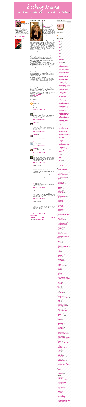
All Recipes (60, 378)
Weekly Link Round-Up (62, 363)
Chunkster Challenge (62, 223)
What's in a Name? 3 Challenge (64, 364)
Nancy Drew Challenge (62, 305)
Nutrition (59, 309)
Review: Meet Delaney (63, 70)
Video (59, 354)
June (60, 154)
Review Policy (60, 323)
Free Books (60, 255)
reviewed (45, 25)
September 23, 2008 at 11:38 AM (39, 145)
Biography (60, 190)
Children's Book (61, 219)
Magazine (60, 282)
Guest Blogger (36, 95)
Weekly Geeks (61, 361)
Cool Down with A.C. (62, 231)
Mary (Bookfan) (37, 112)
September (61, 62)
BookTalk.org (60, 388)
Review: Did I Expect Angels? (64, 144)
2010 (59, 53)
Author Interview (61, 183)
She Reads (60, 331)
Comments (59, 35)
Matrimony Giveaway (63, 131)
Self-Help (60, 329)
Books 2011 (60, 202)
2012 (59, 50)
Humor (59, 269)
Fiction (59, 250)
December (61, 57)
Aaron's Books (61, 377)
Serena (35, 122)
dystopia (59, 241)
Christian (60, 220)
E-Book (59, 242)
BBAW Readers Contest (63, 128)
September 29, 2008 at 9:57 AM (39, 213)
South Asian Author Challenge (64, 338)
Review (59, 322)
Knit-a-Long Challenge (62, 277)
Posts (58, 34)
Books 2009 (60, 200)
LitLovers (60, 393)
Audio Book (60, 181)
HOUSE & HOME (46, 26)
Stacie (35, 155)
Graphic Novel (61, 260)
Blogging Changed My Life (64, 116)
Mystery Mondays (61, 304)
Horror (59, 268)
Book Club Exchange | (41, 17)
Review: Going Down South (64, 72)
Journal (59, 274)
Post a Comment (33, 215)
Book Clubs (60, 197)
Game (59, 258)
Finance (59, 251)
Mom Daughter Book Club (63, 297)
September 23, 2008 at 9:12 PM (39, 162)
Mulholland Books (61, 396)
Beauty (59, 187)
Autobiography (61, 184)
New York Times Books (62, 397)
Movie (59, 300)
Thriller (59, 350)
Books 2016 (60, 209)
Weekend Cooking (61, 360)
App (59, 178)
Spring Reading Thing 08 (63, 342)
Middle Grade (60, 292)
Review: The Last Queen (63, 76)
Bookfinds (60, 384)
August (60, 151)
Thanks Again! (61, 137)
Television (60, 346)
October (60, 60)
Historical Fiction (61, 265)
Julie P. (24, 21)
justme (35, 101)
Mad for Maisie (61, 281)
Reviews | (30, 17)
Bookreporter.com (61, 386)
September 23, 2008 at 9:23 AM (39, 119)
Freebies (59, 256)
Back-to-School (61, 186)
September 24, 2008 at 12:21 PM (39, 180)
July (60, 153)
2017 (59, 43)
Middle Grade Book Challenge (63, 293)
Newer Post (32, 217)
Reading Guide (61, 315)
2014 (59, 47)
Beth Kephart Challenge (62, 188)
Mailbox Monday (61, 283)
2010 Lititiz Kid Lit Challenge (63, 172)
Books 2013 (60, 205)
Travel (59, 351)
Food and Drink (61, 252)
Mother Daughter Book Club (63, 395)
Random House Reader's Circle (64, 400)
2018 (59, 41)
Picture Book (60, 313)
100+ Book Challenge (62, 165)
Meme (59, 287)
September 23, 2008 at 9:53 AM (39, 131)
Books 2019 (60, 213)
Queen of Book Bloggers (63, 89)
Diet (59, 238)
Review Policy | (56, 17)
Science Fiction (61, 328)
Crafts (59, 232)
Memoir (59, 288)
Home (60, 17)
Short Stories (60, 336)
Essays (59, 245)
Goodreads (60, 392)
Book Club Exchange (62, 196)
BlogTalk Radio (61, 192)
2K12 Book (60, 173)
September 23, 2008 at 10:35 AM (39, 138)
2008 (59, 56)
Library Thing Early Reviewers (64, 278)
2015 (59, 46)
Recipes (59, 319)
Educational (60, 243)
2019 (59, 40)
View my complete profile (20, 36)
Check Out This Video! (63, 136)
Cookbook (60, 229)
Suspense (60, 343)
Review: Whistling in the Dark (64, 130)
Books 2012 (60, 204)
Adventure (60, 175)
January (60, 161)
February (60, 160)
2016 (59, 44)
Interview (60, 273)
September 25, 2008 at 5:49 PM (39, 198)
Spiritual (59, 341)
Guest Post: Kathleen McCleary (37, 21)
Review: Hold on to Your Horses (65, 133)
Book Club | (34, 17)
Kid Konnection (61, 275)
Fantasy (59, 247)
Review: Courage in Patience (64, 85)
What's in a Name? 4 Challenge (64, 367)
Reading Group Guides (62, 402)
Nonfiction (60, 306)
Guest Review (60, 263)
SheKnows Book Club (62, 332)
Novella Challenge (61, 308)
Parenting (60, 311)
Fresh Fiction (60, 391)
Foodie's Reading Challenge (63, 254)
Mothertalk (60, 299)
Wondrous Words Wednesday (63, 370)
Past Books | (19, 17)
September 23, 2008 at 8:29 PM (39, 152)
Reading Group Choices (62, 401)
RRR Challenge (61, 327)
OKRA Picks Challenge (62, 310)
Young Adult (60, 373)
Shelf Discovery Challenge (63, 333)
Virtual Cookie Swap (62, 356)
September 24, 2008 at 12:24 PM (39, 187)
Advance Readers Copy (62, 174)
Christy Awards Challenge (63, 222)
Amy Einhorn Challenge (62, 177)
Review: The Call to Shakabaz (64, 134)
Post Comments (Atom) (39, 219)
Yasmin (35, 134)
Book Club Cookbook (62, 382)
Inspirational (60, 270)
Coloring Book (61, 227)
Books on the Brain (61, 387)
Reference (60, 320)
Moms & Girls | (49, 17)
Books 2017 (60, 210)
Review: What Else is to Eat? (64, 69)
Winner (59, 369)
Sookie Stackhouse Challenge (64, 337)
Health (59, 264)
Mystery (59, 302)
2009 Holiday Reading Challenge (64, 166)
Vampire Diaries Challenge (63, 352)
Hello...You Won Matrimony (64, 106)
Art (58, 179)
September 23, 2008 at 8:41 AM (39, 109)
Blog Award (60, 191)
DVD (59, 240)
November (61, 59)
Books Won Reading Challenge (64, 214)
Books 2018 (60, 211)
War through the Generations (63, 358)
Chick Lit (60, 218)
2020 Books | (24, 17)
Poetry (59, 314)
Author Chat (60, 182)
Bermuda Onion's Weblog (63, 379)
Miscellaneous (61, 296)
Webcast (59, 359)
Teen (59, 345)
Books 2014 (60, 206)
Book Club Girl (61, 383)
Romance (60, 324)
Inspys (59, 272)
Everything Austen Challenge (63, 246)
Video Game (60, 355)
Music (59, 301)
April (60, 157)
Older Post (53, 217)
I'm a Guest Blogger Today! (64, 83)
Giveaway (60, 259)
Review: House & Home (63, 79)
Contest (59, 228)
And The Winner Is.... (62, 96)
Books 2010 (60, 201)
